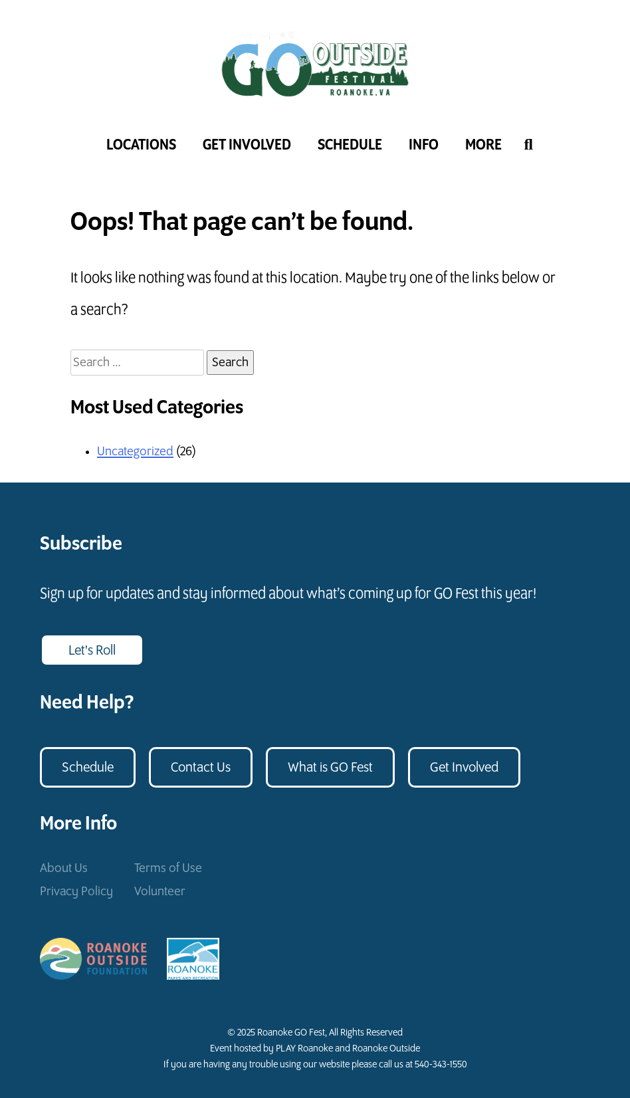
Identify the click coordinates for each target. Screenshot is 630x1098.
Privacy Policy (76, 892)
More (483, 145)
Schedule (350, 145)
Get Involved (247, 145)
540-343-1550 (441, 1064)
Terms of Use (168, 868)
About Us (64, 868)
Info (424, 145)
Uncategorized (135, 452)
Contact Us (201, 767)
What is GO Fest (330, 767)
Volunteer (159, 892)
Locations (141, 145)
